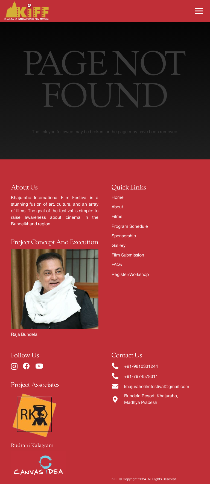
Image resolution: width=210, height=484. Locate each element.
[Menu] (199, 11)
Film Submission (128, 255)
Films (117, 217)
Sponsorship (124, 236)
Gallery (119, 246)
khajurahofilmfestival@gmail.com (156, 387)
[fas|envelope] (118, 387)
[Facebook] (26, 366)
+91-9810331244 (141, 367)
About (117, 207)
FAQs (117, 265)
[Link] (26, 11)
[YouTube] (39, 366)
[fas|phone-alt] (118, 367)
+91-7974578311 (141, 377)
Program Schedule (130, 227)
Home (118, 198)
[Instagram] (14, 366)
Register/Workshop (130, 275)
